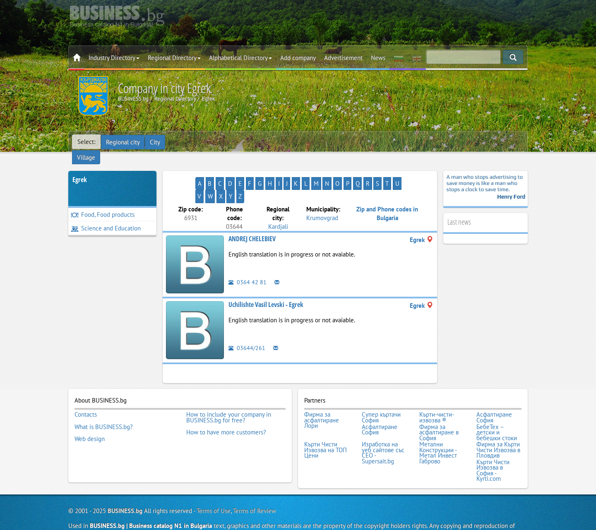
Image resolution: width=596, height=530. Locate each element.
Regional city (123, 142)
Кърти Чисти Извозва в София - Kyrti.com (492, 443)
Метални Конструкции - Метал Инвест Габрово (438, 426)
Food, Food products (103, 203)
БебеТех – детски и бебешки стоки (496, 406)
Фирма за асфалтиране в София (439, 406)
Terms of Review (254, 483)
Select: (86, 142)
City (155, 142)
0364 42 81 (247, 257)
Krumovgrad (322, 193)
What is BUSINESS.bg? (103, 401)
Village (180, 142)
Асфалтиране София (494, 392)
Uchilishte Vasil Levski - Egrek (265, 280)
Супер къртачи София (381, 392)
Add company (298, 58)
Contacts (85, 390)
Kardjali (278, 202)
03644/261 (246, 323)
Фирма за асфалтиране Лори (321, 395)
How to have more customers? (226, 406)
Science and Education (106, 217)
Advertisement (343, 58)
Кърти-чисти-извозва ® (436, 392)
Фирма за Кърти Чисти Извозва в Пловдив (498, 423)
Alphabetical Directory (240, 58)
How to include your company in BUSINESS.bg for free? (228, 392)
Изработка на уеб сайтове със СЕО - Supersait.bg (383, 426)
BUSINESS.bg (125, 483)
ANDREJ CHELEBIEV (252, 214)
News (378, 58)
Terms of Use (214, 483)
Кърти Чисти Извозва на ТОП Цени (325, 423)
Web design (89, 412)
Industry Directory (114, 58)
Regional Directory (174, 58)
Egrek (79, 168)
